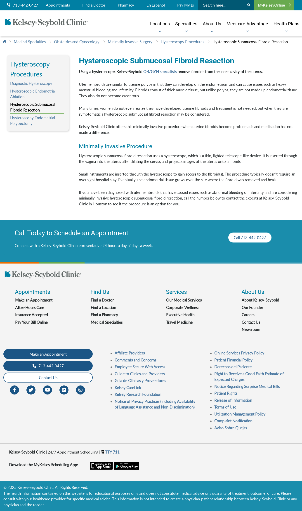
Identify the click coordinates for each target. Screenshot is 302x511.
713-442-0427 (22, 5)
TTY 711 (110, 452)
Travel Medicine (179, 322)
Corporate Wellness (182, 307)
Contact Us (251, 322)
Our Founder (252, 307)
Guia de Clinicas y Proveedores (140, 380)
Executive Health (180, 314)
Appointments (58, 5)
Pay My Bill (186, 5)
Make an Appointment (33, 300)
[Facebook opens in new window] (14, 389)
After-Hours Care (29, 307)
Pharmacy (126, 5)
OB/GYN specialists (160, 71)
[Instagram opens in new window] (80, 389)
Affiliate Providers (130, 353)
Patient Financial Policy (233, 360)
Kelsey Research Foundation (138, 394)
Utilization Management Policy (239, 414)
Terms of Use (225, 407)
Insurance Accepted (31, 314)
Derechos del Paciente (233, 366)
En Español (155, 5)
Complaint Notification (233, 420)
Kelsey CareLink (128, 387)
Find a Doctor (93, 5)
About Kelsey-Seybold (260, 300)
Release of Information (233, 400)
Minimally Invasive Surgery (130, 41)
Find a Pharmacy (104, 314)
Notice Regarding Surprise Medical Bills (247, 386)
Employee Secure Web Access (140, 366)
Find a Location (103, 307)
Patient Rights (225, 393)
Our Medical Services (184, 300)
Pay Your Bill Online (31, 322)
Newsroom (251, 329)
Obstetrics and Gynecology (76, 41)
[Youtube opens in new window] (47, 389)
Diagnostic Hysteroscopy (31, 83)
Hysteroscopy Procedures (182, 41)
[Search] (249, 5)
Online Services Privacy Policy (239, 353)
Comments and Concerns (135, 360)
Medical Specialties (30, 41)
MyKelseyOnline (274, 5)
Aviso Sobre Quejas (230, 427)
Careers (248, 314)
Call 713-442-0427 (250, 237)
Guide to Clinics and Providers (140, 373)
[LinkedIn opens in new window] (64, 389)
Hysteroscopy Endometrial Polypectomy (32, 120)
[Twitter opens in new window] (31, 389)
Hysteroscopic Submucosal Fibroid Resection (250, 41)
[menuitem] (159, 24)
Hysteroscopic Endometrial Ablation (33, 94)
